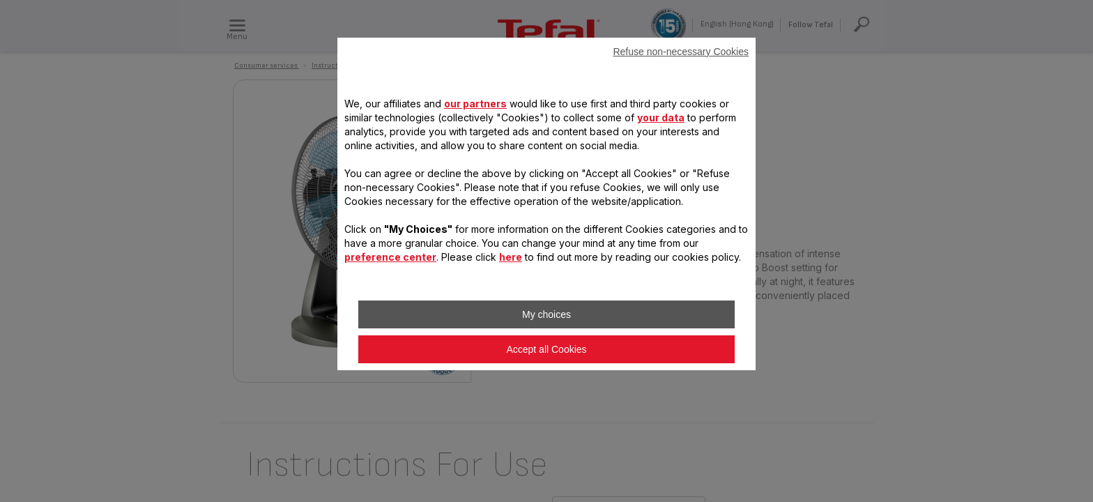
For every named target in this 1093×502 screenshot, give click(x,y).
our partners (475, 103)
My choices (546, 314)
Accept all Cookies (546, 349)
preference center (390, 257)
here (510, 257)
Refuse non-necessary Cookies (681, 51)
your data (661, 117)
